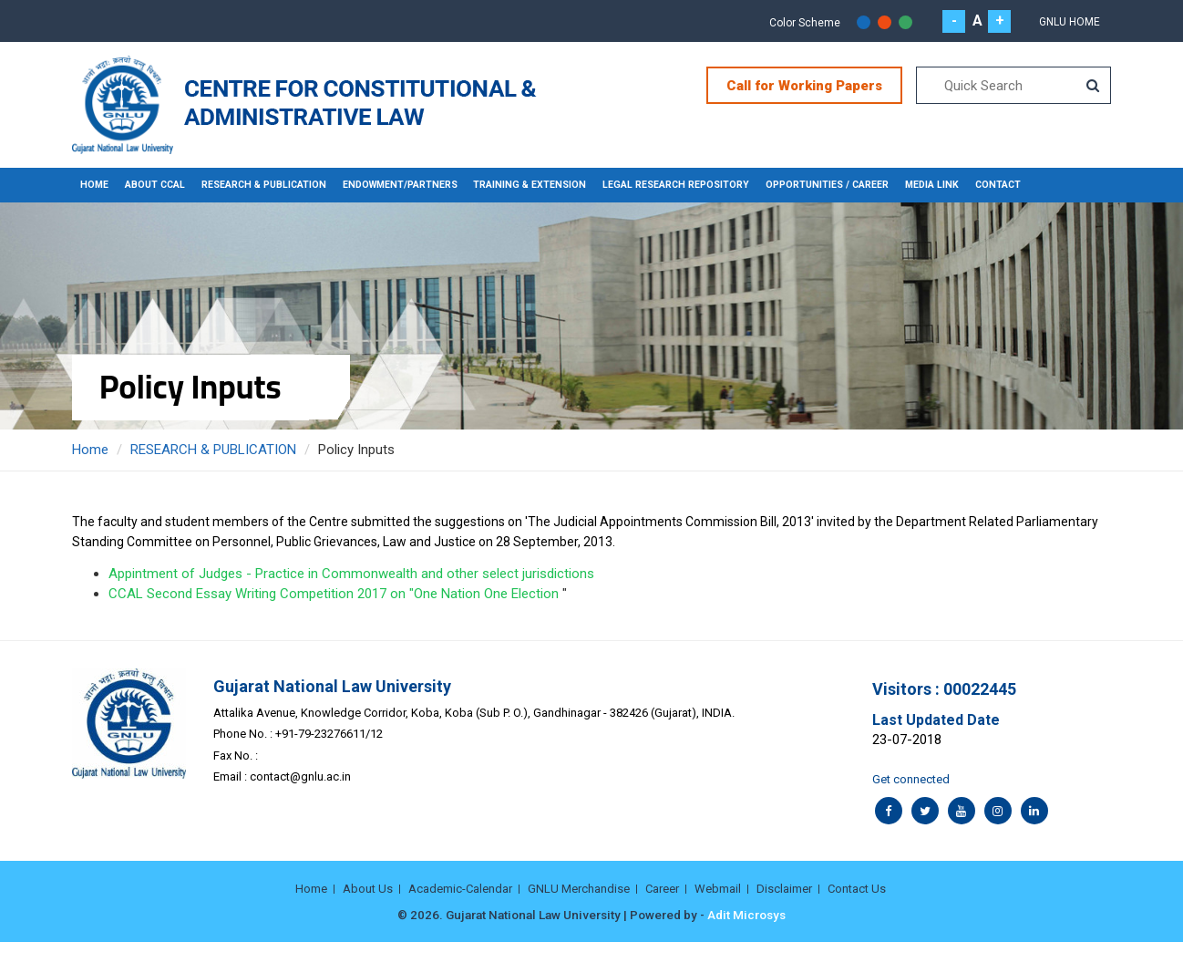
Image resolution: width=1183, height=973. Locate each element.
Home (94, 185)
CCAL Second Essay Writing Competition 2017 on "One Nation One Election (333, 593)
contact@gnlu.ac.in (300, 776)
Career (662, 888)
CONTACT (1020, 185)
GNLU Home (1069, 21)
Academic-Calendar (460, 888)
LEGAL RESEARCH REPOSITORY (691, 185)
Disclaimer (784, 888)
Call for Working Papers (804, 86)
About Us (368, 888)
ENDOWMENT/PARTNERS (410, 185)
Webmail (717, 888)
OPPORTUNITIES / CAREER (846, 185)
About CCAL (156, 185)
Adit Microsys (746, 914)
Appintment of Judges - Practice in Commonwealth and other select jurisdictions (351, 573)
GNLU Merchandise (579, 888)
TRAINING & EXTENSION (543, 185)
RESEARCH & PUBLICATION (268, 185)
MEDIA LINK (954, 185)
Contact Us (857, 888)
